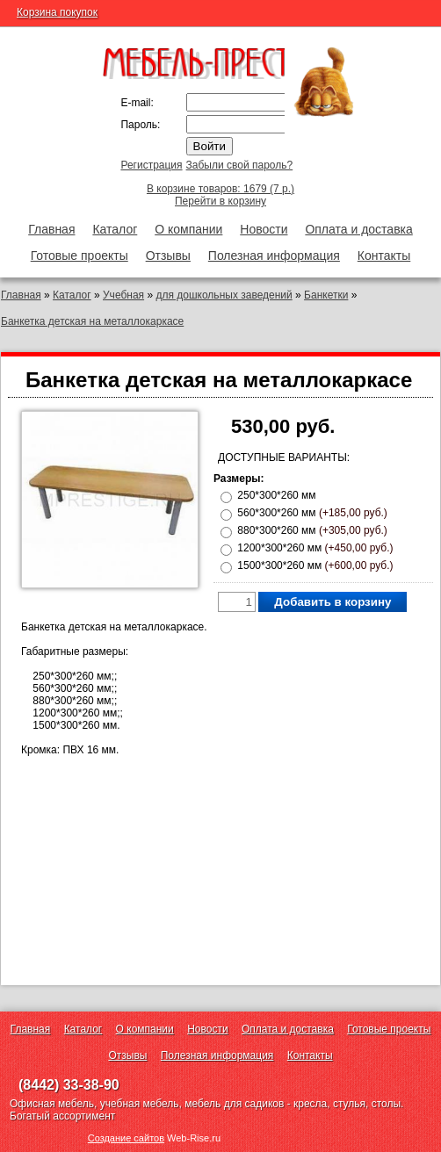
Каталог (114, 229)
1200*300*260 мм (315, 548)
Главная (51, 229)
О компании (188, 229)
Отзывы (168, 255)
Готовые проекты (79, 255)
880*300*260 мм (312, 530)
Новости (263, 229)
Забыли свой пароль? (239, 165)
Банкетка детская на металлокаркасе (92, 321)
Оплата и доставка (358, 229)
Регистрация (151, 165)
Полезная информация (274, 255)
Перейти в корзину (220, 201)
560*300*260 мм (312, 513)
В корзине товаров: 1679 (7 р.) (220, 189)
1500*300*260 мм (315, 565)
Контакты (384, 255)
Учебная (123, 295)
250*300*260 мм (276, 495)
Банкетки (326, 295)
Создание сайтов (126, 1138)
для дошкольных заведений (223, 295)
